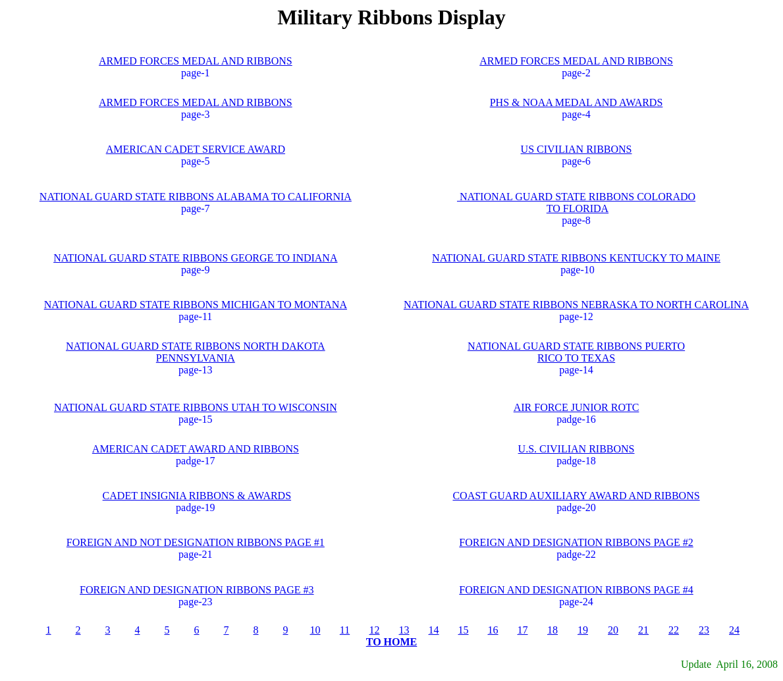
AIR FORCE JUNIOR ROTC (576, 407)
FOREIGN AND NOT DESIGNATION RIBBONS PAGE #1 (196, 542)
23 (704, 630)
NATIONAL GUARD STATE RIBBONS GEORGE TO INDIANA (195, 257)
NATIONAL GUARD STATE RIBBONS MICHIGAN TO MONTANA (195, 304)
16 (493, 630)
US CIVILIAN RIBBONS (576, 149)
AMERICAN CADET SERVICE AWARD (195, 149)
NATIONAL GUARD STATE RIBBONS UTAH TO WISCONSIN (195, 407)
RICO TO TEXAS (576, 358)
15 (463, 630)
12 (374, 630)
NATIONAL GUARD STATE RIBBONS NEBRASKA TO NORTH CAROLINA (576, 304)
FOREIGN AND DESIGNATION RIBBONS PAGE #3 (196, 589)
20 (613, 630)
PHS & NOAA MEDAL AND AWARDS (576, 102)
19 (583, 630)
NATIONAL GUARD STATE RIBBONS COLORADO (576, 196)
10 (315, 630)
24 (734, 630)
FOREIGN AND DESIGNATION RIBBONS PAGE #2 (576, 542)
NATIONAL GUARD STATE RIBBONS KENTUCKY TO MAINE (576, 257)
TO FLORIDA (577, 208)
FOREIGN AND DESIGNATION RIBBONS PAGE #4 (576, 589)
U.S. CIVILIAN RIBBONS (576, 448)
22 (673, 630)
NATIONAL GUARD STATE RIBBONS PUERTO (576, 346)
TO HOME (392, 641)
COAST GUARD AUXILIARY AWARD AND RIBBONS (575, 495)
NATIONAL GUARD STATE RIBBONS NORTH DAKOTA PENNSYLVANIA (195, 352)
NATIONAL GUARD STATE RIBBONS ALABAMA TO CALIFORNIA (196, 196)
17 (523, 630)
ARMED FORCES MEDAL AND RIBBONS (195, 61)
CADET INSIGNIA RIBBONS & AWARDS (197, 495)
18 (552, 630)
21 (643, 630)
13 (404, 630)
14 (434, 630)
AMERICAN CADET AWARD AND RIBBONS (195, 448)
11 (345, 630)
